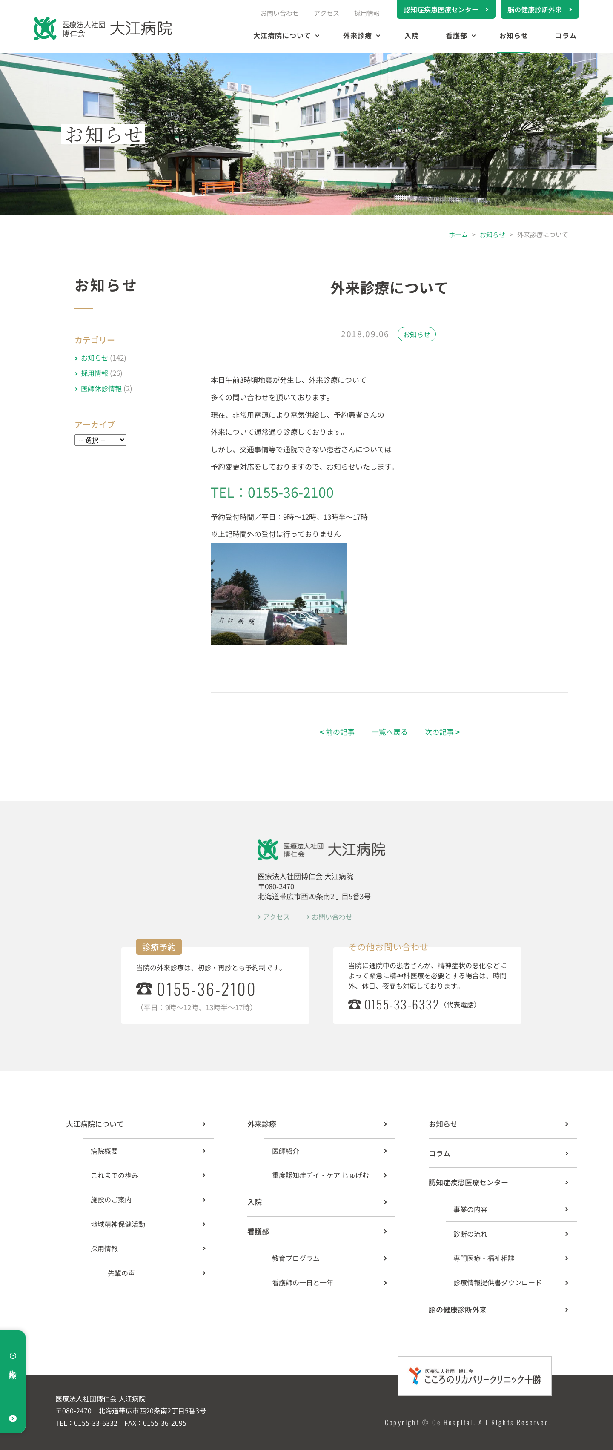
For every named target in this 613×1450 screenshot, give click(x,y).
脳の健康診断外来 (534, 9)
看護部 (456, 35)
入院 (411, 35)
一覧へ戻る (390, 732)
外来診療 (357, 35)
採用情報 (367, 13)
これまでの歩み (114, 1175)
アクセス (326, 13)
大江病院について (282, 35)
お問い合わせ (280, 13)
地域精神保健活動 (118, 1224)
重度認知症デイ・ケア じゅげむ (320, 1175)
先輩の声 (121, 1273)
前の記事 (337, 732)
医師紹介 (285, 1151)
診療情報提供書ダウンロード (497, 1282)
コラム (566, 35)
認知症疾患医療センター (441, 9)
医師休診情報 (101, 388)
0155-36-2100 (207, 988)
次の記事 (442, 732)
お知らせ (513, 35)
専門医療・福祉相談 (484, 1258)
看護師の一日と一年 (302, 1282)
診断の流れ (470, 1234)
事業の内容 (470, 1209)
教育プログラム (296, 1258)
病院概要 (104, 1151)
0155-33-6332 (402, 1004)
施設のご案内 (111, 1199)
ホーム (458, 234)
